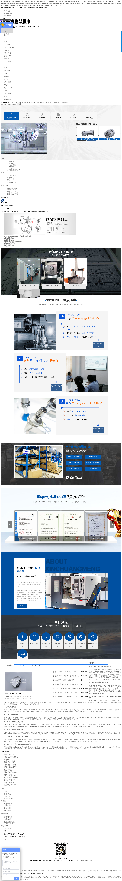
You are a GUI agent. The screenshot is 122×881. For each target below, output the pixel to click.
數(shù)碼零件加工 (12, 182)
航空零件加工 (33, 102)
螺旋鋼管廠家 (36, 871)
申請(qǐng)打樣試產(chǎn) (97, 345)
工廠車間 (6, 50)
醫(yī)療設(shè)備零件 (52, 102)
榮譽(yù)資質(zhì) (8, 53)
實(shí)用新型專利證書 (50, 538)
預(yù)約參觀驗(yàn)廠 (55, 389)
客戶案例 (6, 59)
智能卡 (30, 871)
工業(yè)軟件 (96, 871)
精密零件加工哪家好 (9, 779)
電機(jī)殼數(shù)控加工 (13, 194)
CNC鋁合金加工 (11, 161)
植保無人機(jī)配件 (9, 754)
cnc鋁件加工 (7, 759)
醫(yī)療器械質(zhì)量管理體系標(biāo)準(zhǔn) (26, 540)
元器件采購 (89, 871)
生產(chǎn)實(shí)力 (9, 47)
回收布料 (52, 871)
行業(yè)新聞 (7, 82)
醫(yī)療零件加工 (16, 102)
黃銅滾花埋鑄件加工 (9, 782)
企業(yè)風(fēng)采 (9, 93)
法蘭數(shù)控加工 (12, 189)
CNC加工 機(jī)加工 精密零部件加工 (14, 241)
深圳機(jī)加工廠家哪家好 (11, 757)
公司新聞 (6, 79)
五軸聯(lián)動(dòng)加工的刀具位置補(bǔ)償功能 (17, 236)
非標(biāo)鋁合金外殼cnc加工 (12, 777)
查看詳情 (11, 244)
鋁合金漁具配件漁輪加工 (10, 776)
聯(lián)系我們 (7, 15)
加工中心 (6, 35)
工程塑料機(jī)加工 (9, 237)
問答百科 (6, 85)
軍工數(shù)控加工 (63, 102)
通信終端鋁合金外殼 (9, 243)
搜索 (18, 104)
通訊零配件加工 (41, 102)
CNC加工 (6, 38)
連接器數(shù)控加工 (12, 193)
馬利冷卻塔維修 (105, 871)
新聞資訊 (6, 76)
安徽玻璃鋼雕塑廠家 (115, 871)
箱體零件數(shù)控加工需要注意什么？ (16, 693)
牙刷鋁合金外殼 (8, 774)
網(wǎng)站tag (7, 11)
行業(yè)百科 (7, 61)
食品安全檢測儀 (59, 871)
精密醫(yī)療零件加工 (9, 240)
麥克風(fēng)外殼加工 (9, 761)
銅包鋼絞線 (74, 871)
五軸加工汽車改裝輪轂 (10, 784)
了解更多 (22, 605)
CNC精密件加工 (11, 165)
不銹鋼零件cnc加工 (9, 767)
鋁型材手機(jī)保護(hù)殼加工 (12, 772)
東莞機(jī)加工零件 (9, 762)
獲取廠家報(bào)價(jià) (97, 431)
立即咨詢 (6, 244)
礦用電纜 (67, 871)
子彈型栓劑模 (81, 871)
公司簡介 (6, 90)
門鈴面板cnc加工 (8, 780)
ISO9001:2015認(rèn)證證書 (96, 538)
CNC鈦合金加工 (11, 163)
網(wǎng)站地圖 (8, 13)
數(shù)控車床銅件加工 (10, 756)
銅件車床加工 (7, 769)
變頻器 (43, 871)
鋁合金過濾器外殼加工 (10, 764)
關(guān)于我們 (8, 87)
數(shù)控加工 (7, 44)
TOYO (47, 870)
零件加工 (6, 41)
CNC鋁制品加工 (11, 166)
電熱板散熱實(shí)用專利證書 (73, 538)
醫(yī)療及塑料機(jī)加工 (13, 170)
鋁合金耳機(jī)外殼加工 (10, 766)
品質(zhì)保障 (7, 56)
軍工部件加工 (25, 102)
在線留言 (6, 96)
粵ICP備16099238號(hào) (85, 860)
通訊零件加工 (10, 180)
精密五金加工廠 (8, 771)
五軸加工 (6, 34)
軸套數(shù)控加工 (12, 191)
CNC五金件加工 (11, 168)
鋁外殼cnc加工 (8, 785)
